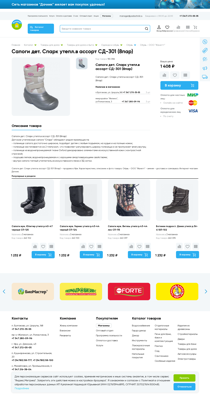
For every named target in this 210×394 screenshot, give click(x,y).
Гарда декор (139, 330)
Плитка (159, 346)
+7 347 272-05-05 (22, 347)
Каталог (30, 45)
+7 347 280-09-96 (131, 101)
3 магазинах (23, 234)
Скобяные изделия (165, 361)
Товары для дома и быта (82, 45)
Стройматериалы (188, 334)
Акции (96, 16)
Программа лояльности (38, 16)
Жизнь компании (68, 325)
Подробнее (22, 388)
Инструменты (139, 340)
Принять (184, 377)
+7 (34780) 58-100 (43, 360)
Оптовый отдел (86, 16)
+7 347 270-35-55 (131, 92)
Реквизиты (65, 335)
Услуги (52, 16)
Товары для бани (187, 344)
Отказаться (184, 386)
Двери (181, 339)
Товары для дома (51, 45)
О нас (75, 16)
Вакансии (65, 330)
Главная (16, 45)
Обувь (131, 45)
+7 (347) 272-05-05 (189, 16)
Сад (157, 351)
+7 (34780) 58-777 (22, 360)
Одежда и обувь (111, 45)
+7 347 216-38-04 (22, 369)
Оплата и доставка (64, 16)
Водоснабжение (141, 325)
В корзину (179, 85)
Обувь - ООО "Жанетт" (152, 45)
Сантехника (161, 356)
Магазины (106, 16)
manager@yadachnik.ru (131, 16)
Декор (135, 335)
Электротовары (187, 358)
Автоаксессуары (187, 354)
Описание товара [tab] (26, 126)
